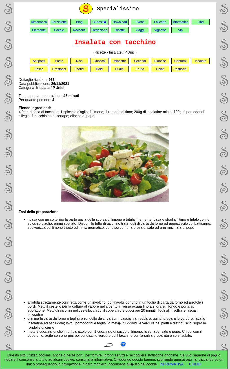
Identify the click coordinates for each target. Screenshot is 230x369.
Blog (79, 22)
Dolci (99, 69)
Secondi (140, 61)
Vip (180, 30)
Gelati (160, 69)
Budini (119, 69)
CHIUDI (195, 364)
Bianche (160, 61)
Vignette (160, 30)
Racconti (79, 30)
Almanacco (39, 22)
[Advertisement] (119, 265)
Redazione (99, 30)
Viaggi (139, 30)
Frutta (140, 69)
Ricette (120, 30)
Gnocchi (100, 61)
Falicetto (160, 22)
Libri (200, 22)
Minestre (119, 61)
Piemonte (39, 30)
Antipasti (39, 61)
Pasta (59, 61)
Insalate (200, 61)
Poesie (59, 30)
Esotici (79, 69)
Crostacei (59, 69)
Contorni (180, 61)
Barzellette (59, 22)
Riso (79, 61)
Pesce (38, 69)
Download (120, 22)
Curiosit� (100, 22)
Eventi (139, 22)
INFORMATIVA (171, 364)
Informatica (180, 22)
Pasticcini (180, 69)
